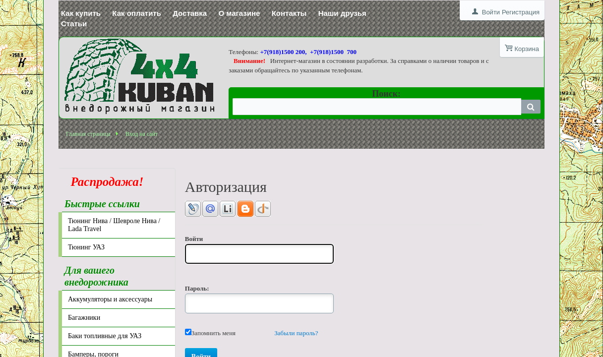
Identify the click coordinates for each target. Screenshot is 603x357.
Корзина (526, 49)
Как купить (81, 13)
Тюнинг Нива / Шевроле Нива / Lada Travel (114, 225)
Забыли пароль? (296, 333)
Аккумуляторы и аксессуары (110, 299)
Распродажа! (104, 181)
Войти (491, 12)
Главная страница (88, 133)
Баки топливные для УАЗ (104, 336)
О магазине (239, 13)
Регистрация (521, 12)
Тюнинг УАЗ (86, 247)
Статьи (74, 23)
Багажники (84, 317)
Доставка (190, 13)
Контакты (289, 13)
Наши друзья (342, 13)
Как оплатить (136, 13)
